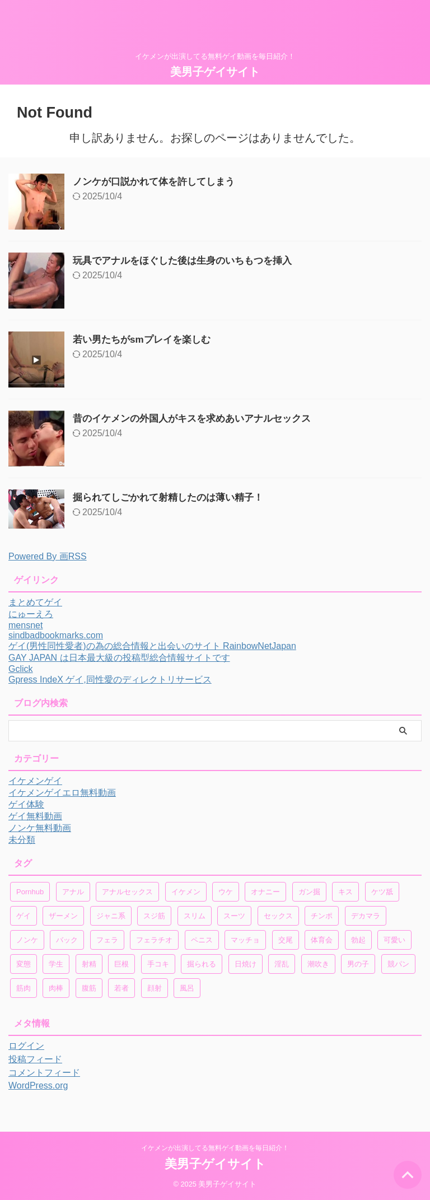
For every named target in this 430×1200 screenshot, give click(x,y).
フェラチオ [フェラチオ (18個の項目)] (154, 940)
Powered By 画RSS (47, 556)
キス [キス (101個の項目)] (345, 892)
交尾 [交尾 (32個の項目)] (285, 940)
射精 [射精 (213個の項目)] (89, 964)
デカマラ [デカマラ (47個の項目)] (365, 916)
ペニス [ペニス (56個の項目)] (202, 940)
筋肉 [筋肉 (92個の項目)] (23, 988)
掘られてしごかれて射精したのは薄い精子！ (173, 497)
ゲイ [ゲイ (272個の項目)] (23, 916)
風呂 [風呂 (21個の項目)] (187, 988)
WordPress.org (38, 1085)
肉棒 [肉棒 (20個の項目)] (56, 988)
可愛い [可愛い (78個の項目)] (394, 940)
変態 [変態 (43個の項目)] (23, 964)
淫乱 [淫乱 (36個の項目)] (281, 964)
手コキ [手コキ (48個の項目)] (158, 964)
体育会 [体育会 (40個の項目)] (322, 940)
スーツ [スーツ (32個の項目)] (234, 916)
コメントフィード (44, 1072)
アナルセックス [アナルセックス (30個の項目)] (127, 892)
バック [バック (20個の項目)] (67, 940)
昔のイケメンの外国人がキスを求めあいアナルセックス (199, 418)
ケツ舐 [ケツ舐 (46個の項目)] (382, 892)
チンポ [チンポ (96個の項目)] (322, 916)
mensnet (25, 625)
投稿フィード (35, 1059)
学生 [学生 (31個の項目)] (56, 964)
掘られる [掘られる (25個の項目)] (201, 964)
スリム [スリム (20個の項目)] (194, 916)
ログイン (26, 1045)
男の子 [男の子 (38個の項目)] (358, 964)
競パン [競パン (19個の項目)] (398, 964)
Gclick (20, 669)
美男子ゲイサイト (215, 72)
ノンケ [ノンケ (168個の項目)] (27, 940)
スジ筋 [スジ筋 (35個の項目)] (154, 916)
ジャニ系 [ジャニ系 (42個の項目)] (110, 916)
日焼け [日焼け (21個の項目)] (245, 964)
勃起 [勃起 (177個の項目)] (358, 940)
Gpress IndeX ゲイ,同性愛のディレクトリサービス (110, 679)
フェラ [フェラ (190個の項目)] (107, 940)
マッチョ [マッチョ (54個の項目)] (245, 940)
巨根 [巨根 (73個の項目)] (121, 964)
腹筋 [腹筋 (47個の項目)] (89, 988)
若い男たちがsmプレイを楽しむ (145, 339)
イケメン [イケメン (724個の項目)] (185, 892)
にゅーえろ (30, 614)
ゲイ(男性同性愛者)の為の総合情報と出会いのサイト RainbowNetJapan (152, 646)
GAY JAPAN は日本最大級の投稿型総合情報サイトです (119, 657)
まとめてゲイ (35, 602)
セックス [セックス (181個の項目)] (278, 916)
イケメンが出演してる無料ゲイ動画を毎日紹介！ (215, 1148)
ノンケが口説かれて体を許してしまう (158, 181)
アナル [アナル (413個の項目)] (73, 892)
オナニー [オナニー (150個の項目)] (265, 892)
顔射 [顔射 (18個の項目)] (154, 988)
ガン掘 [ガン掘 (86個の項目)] (309, 892)
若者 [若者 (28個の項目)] (121, 988)
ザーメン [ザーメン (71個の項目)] (63, 916)
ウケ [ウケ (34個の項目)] (225, 892)
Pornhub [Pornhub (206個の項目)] (30, 892)
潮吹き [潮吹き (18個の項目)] (318, 964)
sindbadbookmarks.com (55, 635)
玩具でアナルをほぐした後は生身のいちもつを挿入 (189, 260)
